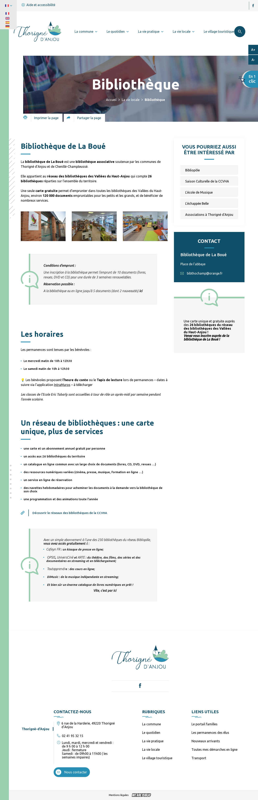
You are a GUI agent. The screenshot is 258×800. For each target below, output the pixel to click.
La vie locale (130, 100)
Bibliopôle (192, 170)
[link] (53, 549)
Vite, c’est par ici (104, 590)
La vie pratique (152, 741)
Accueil (111, 100)
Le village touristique (157, 758)
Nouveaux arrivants (205, 741)
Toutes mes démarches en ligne (214, 749)
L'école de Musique (199, 192)
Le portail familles (204, 724)
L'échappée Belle (197, 203)
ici (140, 291)
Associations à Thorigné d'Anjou (209, 214)
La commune (151, 724)
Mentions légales (119, 795)
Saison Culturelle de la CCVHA (207, 181)
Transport (198, 758)
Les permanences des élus (210, 732)
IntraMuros (62, 385)
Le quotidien (151, 732)
